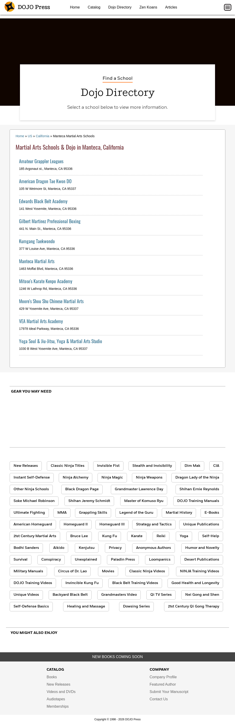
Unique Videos (26, 595)
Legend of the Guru (136, 513)
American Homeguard (33, 524)
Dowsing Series (136, 606)
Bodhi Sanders (26, 548)
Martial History (179, 513)
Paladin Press (123, 560)
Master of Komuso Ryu (143, 501)
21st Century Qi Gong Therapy (193, 606)
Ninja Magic (112, 477)
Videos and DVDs (61, 692)
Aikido (58, 548)
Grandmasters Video (119, 595)
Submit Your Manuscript (169, 692)
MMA (62, 513)
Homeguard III (112, 524)
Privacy (115, 548)
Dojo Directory (119, 7)
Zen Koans (148, 7)
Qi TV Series (161, 595)
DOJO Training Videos (33, 583)
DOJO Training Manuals (198, 501)
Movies (108, 571)
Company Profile (163, 677)
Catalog (94, 7)
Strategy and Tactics (154, 524)
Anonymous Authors (153, 548)
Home (75, 7)
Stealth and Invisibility (152, 466)
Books (52, 677)
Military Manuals (28, 571)
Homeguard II (76, 524)
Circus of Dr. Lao (72, 571)
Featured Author (163, 684)
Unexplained (86, 560)
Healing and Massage (86, 606)
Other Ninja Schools (31, 489)
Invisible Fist (108, 466)
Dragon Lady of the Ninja (197, 477)
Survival (21, 560)
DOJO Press (27, 7)
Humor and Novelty (202, 548)
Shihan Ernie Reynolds (199, 489)
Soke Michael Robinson (34, 501)
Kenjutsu (87, 548)
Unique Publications (201, 524)
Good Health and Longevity (195, 583)
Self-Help (210, 536)
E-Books (211, 513)
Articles (171, 7)
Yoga (184, 536)
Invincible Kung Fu (82, 583)
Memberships (58, 706)
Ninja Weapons (149, 477)
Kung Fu (109, 536)
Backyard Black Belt (70, 595)
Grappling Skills (93, 513)
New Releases (26, 466)
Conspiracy (51, 560)
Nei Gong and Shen (202, 595)
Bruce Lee (79, 536)
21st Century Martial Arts (35, 536)
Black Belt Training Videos (135, 583)
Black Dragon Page (82, 489)
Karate (137, 536)
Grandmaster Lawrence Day (139, 489)
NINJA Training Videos (199, 571)
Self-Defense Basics (31, 606)
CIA (216, 466)
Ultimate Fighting (29, 513)
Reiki (161, 536)
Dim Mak (192, 466)
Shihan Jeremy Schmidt (89, 501)
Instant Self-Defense (32, 477)
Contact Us (159, 699)
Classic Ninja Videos (147, 571)
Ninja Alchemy (75, 477)
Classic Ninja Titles (67, 466)
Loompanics (160, 560)
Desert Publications (201, 560)
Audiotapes (56, 699)
